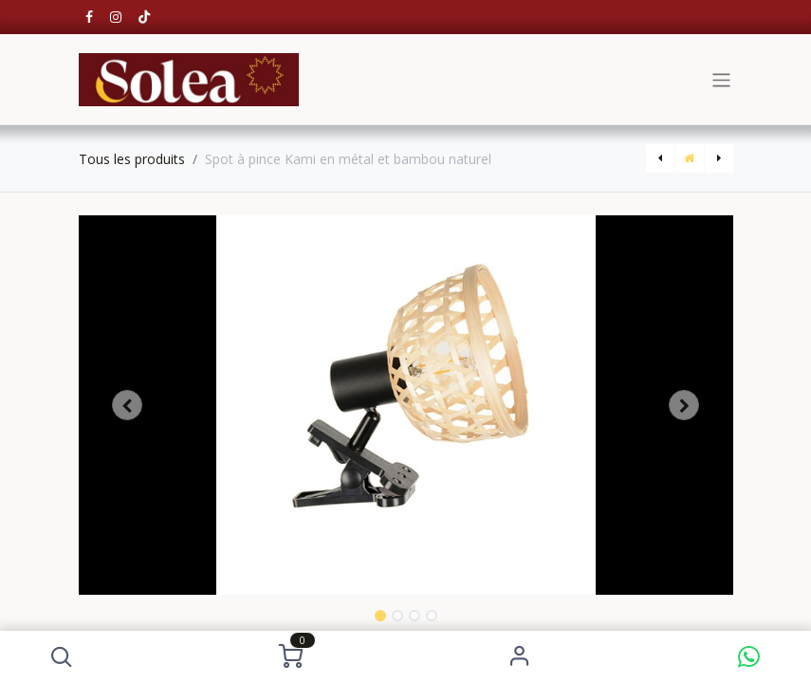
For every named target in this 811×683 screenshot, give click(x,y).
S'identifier (520, 657)
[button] (62, 657)
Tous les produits (132, 159)
